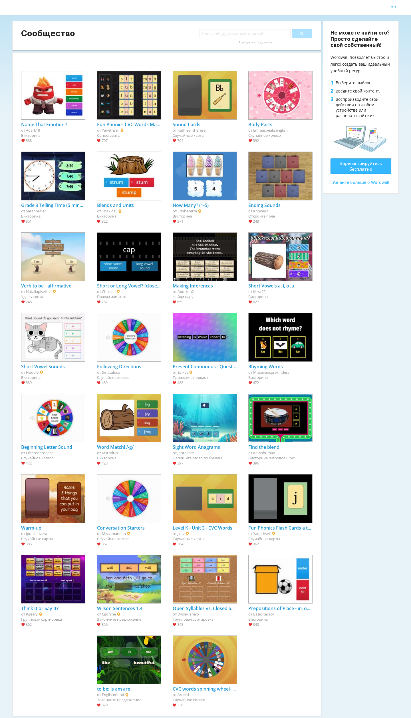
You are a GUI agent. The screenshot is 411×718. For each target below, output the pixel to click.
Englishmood (113, 694)
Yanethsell (110, 130)
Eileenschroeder (39, 452)
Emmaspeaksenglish (270, 130)
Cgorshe (109, 614)
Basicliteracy (263, 614)
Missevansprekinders (271, 372)
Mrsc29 (259, 291)
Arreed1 (184, 694)
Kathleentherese (192, 130)
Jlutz (181, 533)
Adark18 (33, 130)
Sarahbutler (36, 211)
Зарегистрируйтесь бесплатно (361, 166)
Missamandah (114, 533)
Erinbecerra (187, 211)
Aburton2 (186, 291)
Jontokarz (186, 452)
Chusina (109, 291)
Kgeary (32, 614)
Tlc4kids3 (109, 211)
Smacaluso (111, 372)
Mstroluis (110, 452)
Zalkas (183, 372)
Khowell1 (261, 211)
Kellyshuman (264, 452)
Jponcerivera (36, 533)
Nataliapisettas (38, 291)
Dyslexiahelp (188, 614)
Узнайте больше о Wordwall (361, 182)
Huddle (32, 372)
